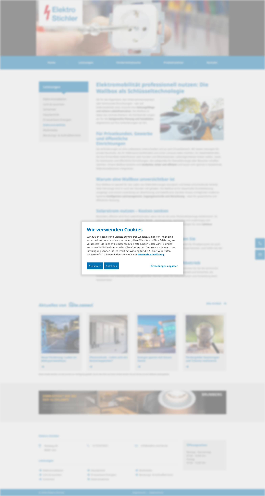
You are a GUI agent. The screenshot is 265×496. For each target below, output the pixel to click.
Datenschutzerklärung (151, 254)
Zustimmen (95, 266)
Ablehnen (111, 266)
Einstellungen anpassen (164, 266)
